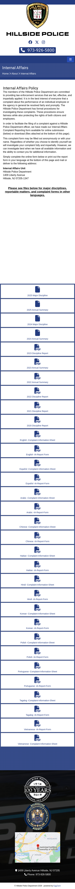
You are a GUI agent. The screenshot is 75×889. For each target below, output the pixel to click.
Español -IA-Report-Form (37, 479)
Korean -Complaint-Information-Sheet (37, 609)
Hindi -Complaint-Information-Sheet (37, 580)
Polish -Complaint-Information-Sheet (37, 638)
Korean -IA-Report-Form (37, 624)
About (14, 73)
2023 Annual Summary (37, 363)
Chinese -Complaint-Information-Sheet (37, 523)
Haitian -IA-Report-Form (37, 566)
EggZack (57, 886)
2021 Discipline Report (37, 407)
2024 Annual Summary (37, 335)
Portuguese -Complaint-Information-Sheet (37, 667)
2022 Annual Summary (37, 378)
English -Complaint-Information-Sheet (37, 436)
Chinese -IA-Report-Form (37, 537)
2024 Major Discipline (37, 320)
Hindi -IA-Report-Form (37, 595)
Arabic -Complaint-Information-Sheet (37, 494)
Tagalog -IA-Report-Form (37, 711)
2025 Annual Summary (37, 306)
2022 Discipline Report (37, 392)
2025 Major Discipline (37, 291)
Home (5, 73)
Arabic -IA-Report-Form (37, 508)
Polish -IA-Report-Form (37, 653)
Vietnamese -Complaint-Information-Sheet (37, 740)
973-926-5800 (37, 50)
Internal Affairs (28, 73)
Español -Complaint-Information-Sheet (37, 465)
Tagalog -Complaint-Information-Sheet (37, 696)
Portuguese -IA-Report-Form (37, 682)
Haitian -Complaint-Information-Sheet (37, 552)
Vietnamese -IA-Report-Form (37, 725)
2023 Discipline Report (37, 349)
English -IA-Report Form (37, 450)
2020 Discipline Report (37, 421)
